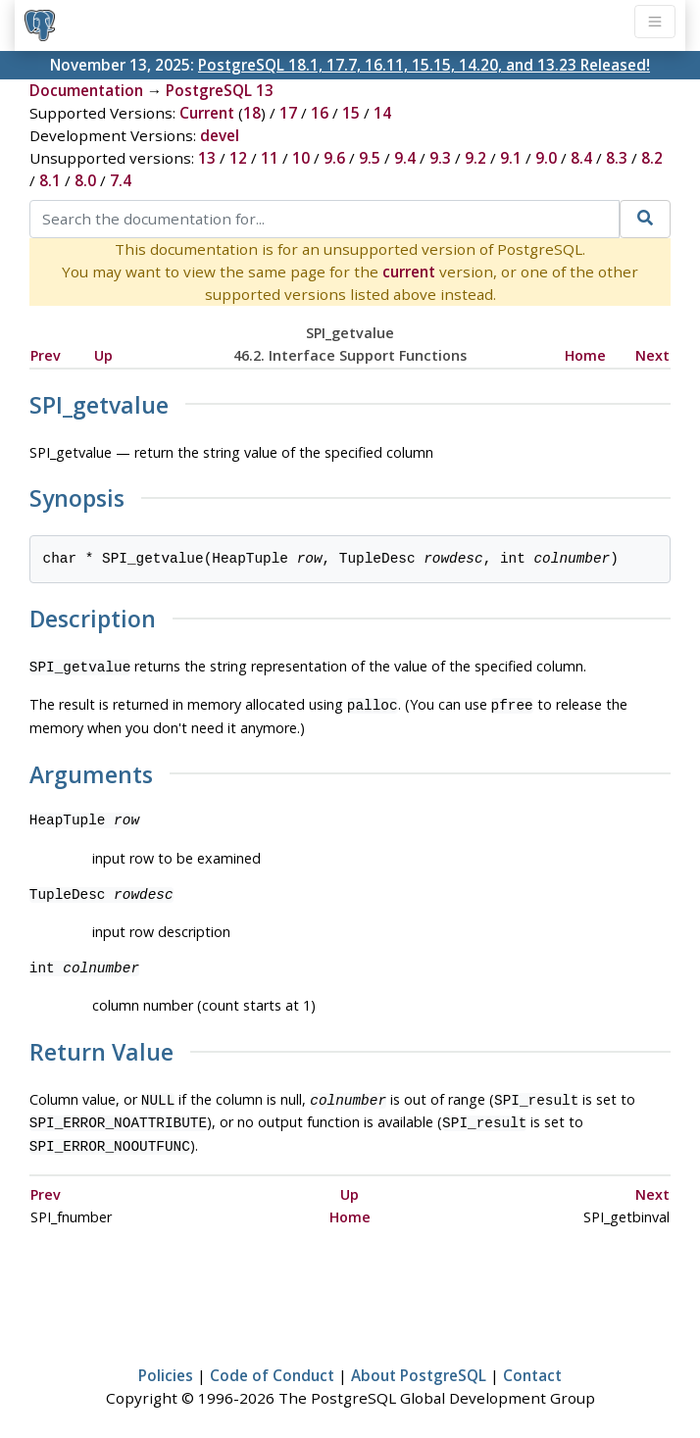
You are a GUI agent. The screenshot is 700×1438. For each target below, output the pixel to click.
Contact (532, 1365)
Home (585, 355)
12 (238, 158)
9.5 (369, 158)
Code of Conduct (272, 1365)
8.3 (616, 158)
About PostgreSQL (418, 1365)
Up (103, 355)
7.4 (120, 180)
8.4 (581, 158)
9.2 (475, 158)
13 (207, 158)
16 (319, 113)
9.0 (546, 158)
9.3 (440, 158)
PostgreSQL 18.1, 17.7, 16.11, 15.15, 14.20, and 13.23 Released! (424, 64)
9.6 (334, 158)
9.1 (511, 158)
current (408, 271)
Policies (165, 1365)
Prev (45, 355)
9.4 (405, 158)
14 (382, 113)
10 (301, 158)
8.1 (50, 180)
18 (252, 113)
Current (206, 113)
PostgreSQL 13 (220, 90)
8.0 (85, 180)
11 (269, 158)
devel (219, 135)
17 (288, 113)
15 (351, 113)
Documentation (86, 90)
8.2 (652, 158)
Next (652, 355)
